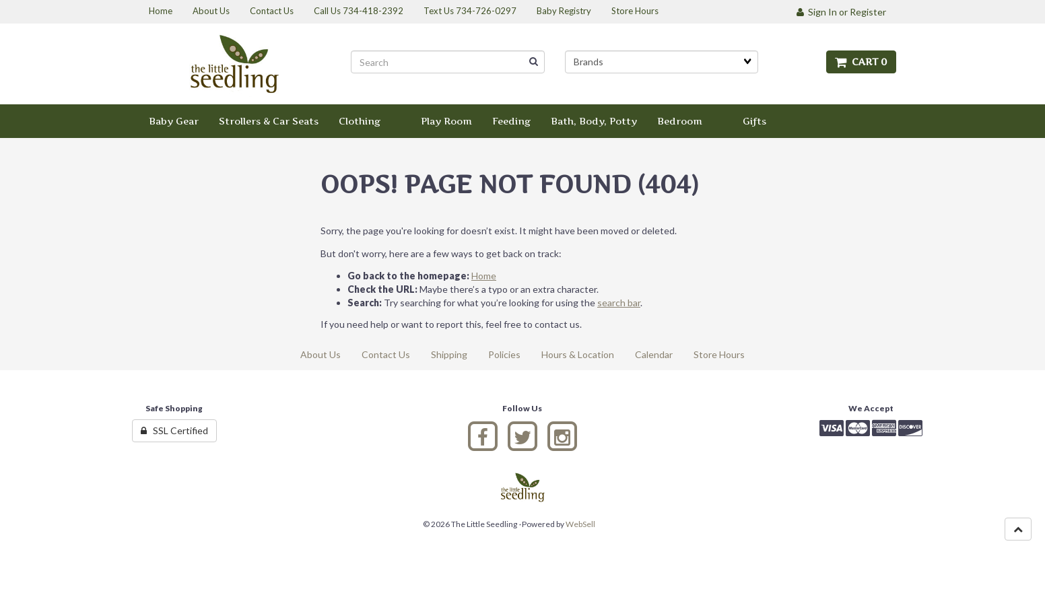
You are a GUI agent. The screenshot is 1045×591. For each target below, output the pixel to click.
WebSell (580, 524)
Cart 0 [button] (861, 61)
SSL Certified (174, 430)
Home (483, 275)
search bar (618, 302)
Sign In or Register (841, 12)
